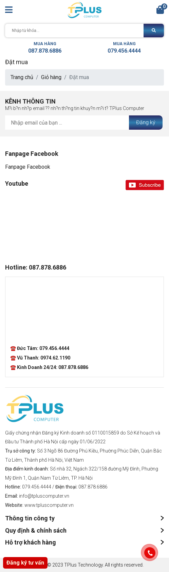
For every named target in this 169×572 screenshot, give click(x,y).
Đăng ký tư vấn (25, 562)
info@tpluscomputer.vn (44, 496)
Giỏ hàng (51, 77)
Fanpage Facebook (27, 167)
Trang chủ (22, 77)
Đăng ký (145, 122)
